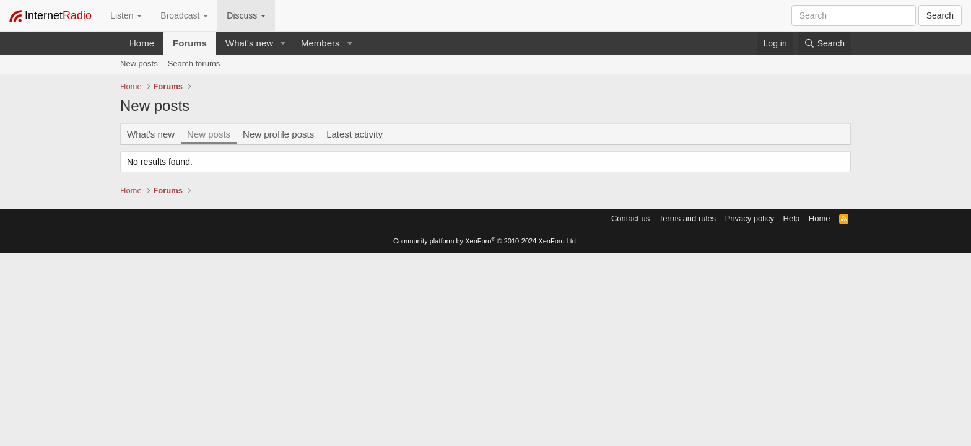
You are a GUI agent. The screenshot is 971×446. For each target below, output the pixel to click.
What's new (249, 43)
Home (141, 43)
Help (791, 218)
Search (940, 15)
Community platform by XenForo (485, 241)
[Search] (824, 43)
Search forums (194, 63)
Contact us (630, 218)
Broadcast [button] (184, 15)
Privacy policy (749, 218)
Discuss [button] (246, 15)
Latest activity (354, 134)
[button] (283, 43)
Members (320, 43)
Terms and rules (687, 218)
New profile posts (278, 134)
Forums (190, 43)
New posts (139, 63)
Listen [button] (126, 15)
